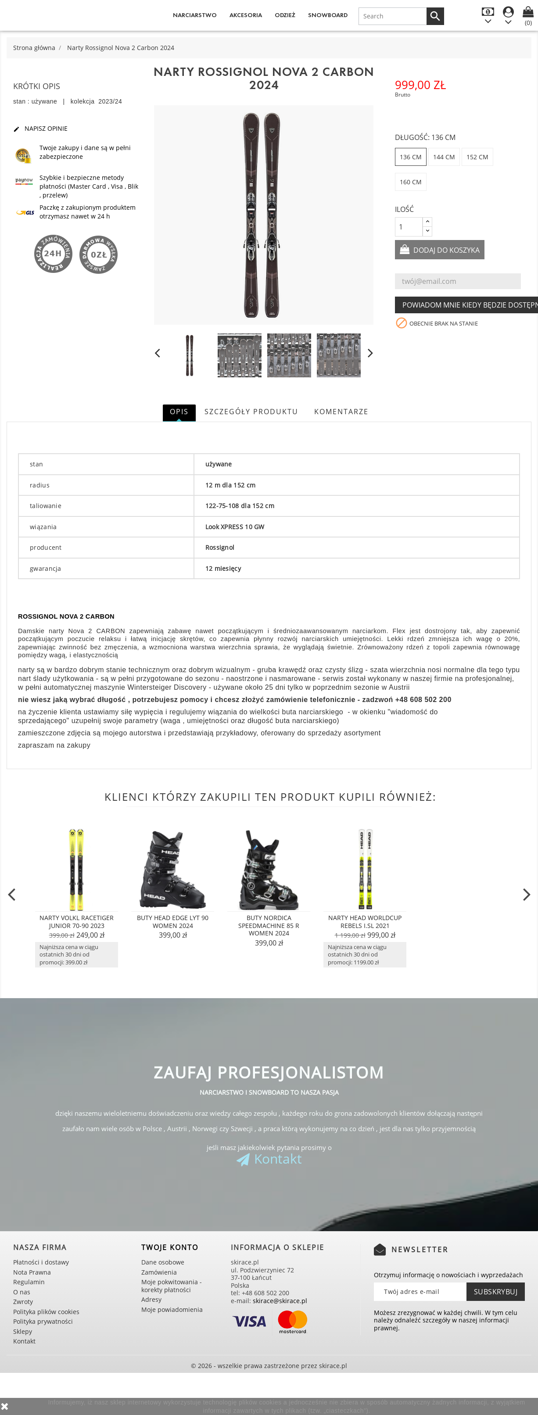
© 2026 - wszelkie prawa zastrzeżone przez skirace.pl (269, 1365)
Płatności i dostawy (41, 1262)
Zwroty (23, 1301)
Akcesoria (246, 15)
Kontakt (278, 1159)
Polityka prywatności (43, 1321)
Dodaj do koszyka (446, 250)
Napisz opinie (40, 129)
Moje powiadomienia (172, 1309)
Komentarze (341, 411)
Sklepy (22, 1331)
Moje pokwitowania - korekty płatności (171, 1286)
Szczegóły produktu (251, 411)
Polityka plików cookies (46, 1312)
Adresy (151, 1299)
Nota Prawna (32, 1272)
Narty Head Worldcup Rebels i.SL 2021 (365, 921)
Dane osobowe (162, 1262)
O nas (21, 1292)
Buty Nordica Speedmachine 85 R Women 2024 (268, 925)
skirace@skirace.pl (280, 1301)
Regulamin (29, 1282)
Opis (179, 411)
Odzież (285, 15)
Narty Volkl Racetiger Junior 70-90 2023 (76, 921)
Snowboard (328, 15)
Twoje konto (169, 1247)
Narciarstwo (195, 15)
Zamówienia (159, 1272)
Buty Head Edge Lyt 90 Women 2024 (172, 921)
